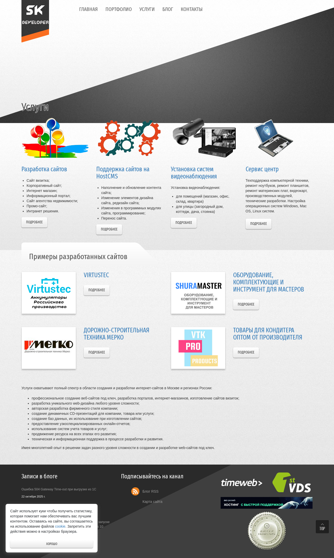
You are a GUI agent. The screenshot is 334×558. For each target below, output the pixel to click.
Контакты (191, 9)
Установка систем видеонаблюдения (194, 172)
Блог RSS (150, 491)
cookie (60, 526)
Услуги (147, 9)
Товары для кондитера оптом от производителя (267, 333)
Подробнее (34, 222)
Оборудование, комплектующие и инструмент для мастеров (268, 282)
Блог (167, 9)
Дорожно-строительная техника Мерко (116, 333)
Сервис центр (262, 169)
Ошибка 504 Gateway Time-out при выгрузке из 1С (58, 489)
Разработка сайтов (44, 169)
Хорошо (51, 544)
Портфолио (118, 9)
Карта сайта (152, 502)
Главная (88, 9)
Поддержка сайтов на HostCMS (122, 172)
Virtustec (96, 275)
